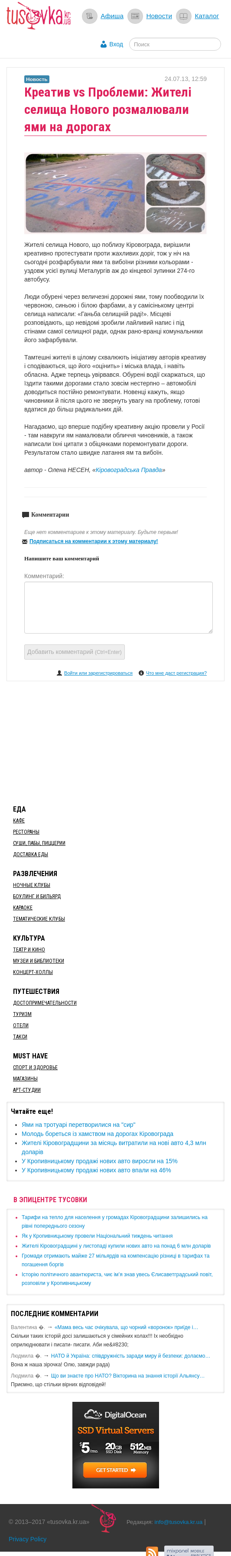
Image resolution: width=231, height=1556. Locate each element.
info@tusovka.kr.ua (179, 1522)
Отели (21, 1025)
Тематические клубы (39, 919)
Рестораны (26, 832)
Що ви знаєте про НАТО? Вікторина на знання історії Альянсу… (128, 1376)
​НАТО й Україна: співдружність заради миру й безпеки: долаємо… (131, 1356)
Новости (159, 15)
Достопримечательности (45, 1003)
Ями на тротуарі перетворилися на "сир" (79, 1124)
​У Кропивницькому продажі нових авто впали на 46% (96, 1170)
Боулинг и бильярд (37, 896)
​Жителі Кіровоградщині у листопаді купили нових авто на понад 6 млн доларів (116, 1246)
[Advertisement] (116, 741)
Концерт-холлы (33, 972)
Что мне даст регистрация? (176, 673)
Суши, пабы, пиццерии (39, 843)
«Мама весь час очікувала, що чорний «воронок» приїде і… (126, 1327)
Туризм (22, 1014)
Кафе (19, 821)
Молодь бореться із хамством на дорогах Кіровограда (97, 1133)
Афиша (112, 15)
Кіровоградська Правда (129, 469)
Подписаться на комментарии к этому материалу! (93, 541)
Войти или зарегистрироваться (98, 673)
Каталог (207, 15)
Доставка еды (30, 854)
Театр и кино (29, 950)
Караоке (23, 908)
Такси (20, 1037)
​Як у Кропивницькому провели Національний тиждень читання (97, 1236)
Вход (116, 44)
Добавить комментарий (74, 651)
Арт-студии (27, 1090)
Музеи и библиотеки (38, 961)
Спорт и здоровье (35, 1067)
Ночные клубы (31, 885)
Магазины (25, 1079)
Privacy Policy (27, 1539)
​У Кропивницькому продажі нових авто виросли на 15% (100, 1161)
